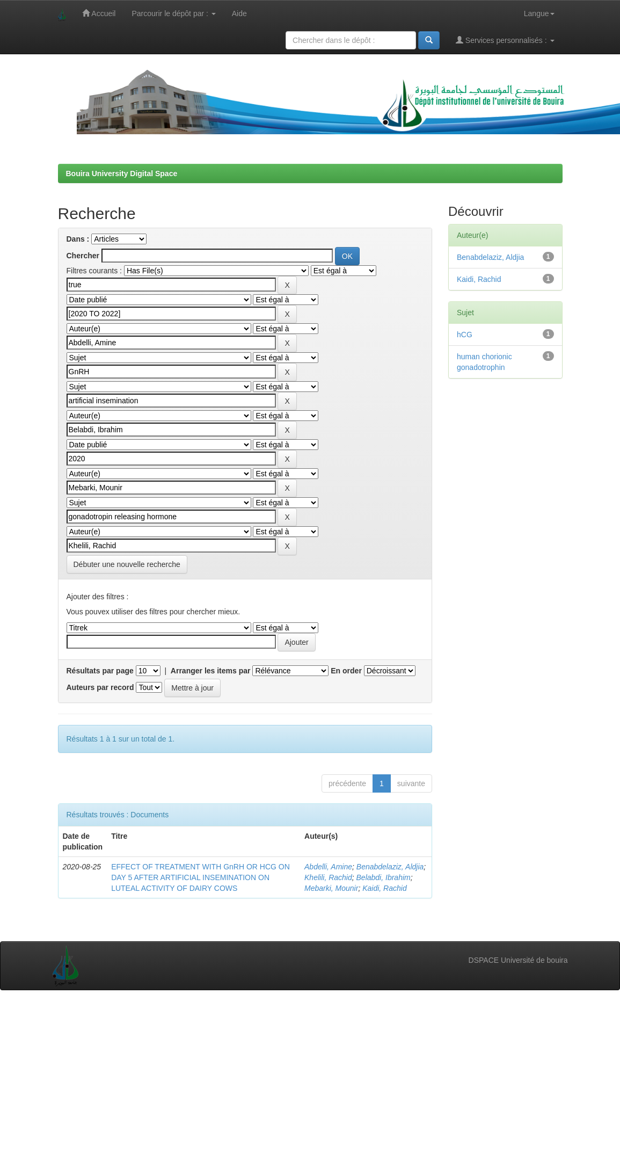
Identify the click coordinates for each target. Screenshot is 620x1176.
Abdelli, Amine (328, 866)
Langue (539, 13)
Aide (239, 13)
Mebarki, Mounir (331, 888)
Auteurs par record (100, 687)
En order (346, 670)
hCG (464, 334)
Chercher (83, 255)
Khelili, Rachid (328, 877)
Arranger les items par (211, 670)
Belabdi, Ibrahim (383, 877)
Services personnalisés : (505, 40)
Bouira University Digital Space (122, 173)
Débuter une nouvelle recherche (127, 564)
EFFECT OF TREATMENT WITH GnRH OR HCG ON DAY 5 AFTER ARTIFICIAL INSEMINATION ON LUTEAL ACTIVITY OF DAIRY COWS (200, 877)
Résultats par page (100, 670)
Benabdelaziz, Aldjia (390, 866)
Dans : (78, 239)
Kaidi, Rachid (384, 888)
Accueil (98, 13)
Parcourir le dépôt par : (173, 13)
